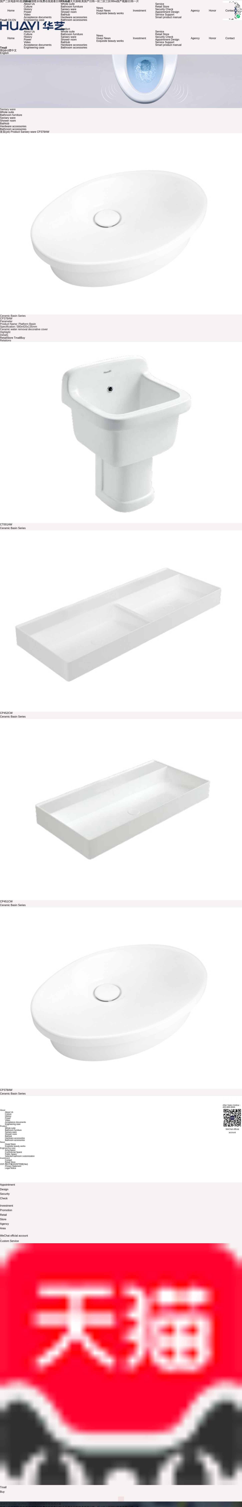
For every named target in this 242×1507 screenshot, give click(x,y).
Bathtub (65, 14)
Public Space (11, 1153)
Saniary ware (69, 9)
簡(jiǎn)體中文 (8, 48)
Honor (212, 10)
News (100, 7)
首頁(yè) (5, 130)
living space (10, 1149)
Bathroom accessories (74, 19)
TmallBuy (19, 336)
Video (27, 14)
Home (12, 10)
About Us (30, 3)
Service (159, 3)
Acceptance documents (38, 17)
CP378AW (43, 130)
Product (65, 27)
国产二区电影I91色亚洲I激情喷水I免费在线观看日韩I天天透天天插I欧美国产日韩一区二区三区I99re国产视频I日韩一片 (69, 1505)
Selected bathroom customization (19, 1155)
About (28, 27)
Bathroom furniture (72, 6)
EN (14, 19)
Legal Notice (10, 1167)
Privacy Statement (13, 1165)
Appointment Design (167, 11)
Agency (194, 10)
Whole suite (68, 3)
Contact (229, 10)
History (28, 9)
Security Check (164, 9)
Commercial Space (13, 1151)
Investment (139, 10)
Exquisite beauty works (110, 13)
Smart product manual (168, 17)
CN (10, 19)
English (4, 51)
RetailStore (6, 336)
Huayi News (104, 10)
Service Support (164, 14)
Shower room (69, 11)
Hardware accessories (74, 17)
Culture (28, 6)
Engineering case (34, 19)
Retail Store (162, 6)
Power (28, 11)
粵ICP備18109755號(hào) (16, 1163)
